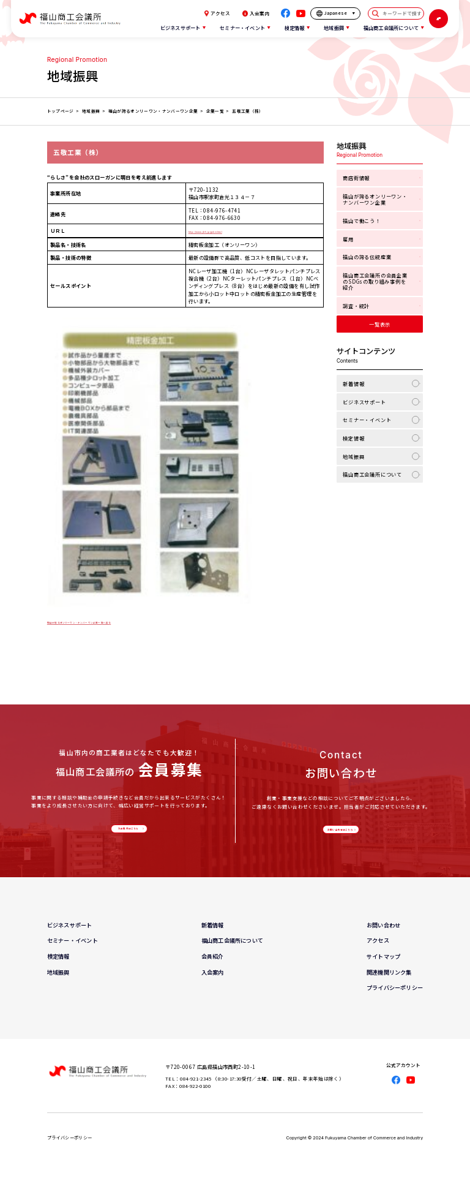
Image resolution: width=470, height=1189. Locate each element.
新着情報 (353, 383)
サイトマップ (383, 967)
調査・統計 (356, 305)
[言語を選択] (335, 13)
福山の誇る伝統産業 (367, 256)
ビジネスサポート (364, 402)
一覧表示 (379, 324)
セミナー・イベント (367, 419)
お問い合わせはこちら (339, 835)
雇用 (348, 239)
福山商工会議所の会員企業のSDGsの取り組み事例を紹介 (375, 281)
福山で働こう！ (362, 220)
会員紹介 (212, 967)
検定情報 (353, 438)
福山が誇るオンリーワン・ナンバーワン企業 (375, 199)
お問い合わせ (383, 936)
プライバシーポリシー (395, 998)
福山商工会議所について (372, 474)
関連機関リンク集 (389, 983)
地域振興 (353, 456)
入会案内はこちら (126, 834)
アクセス (217, 13)
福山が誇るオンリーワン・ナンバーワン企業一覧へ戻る (111, 621)
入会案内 (256, 13)
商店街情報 (356, 177)
